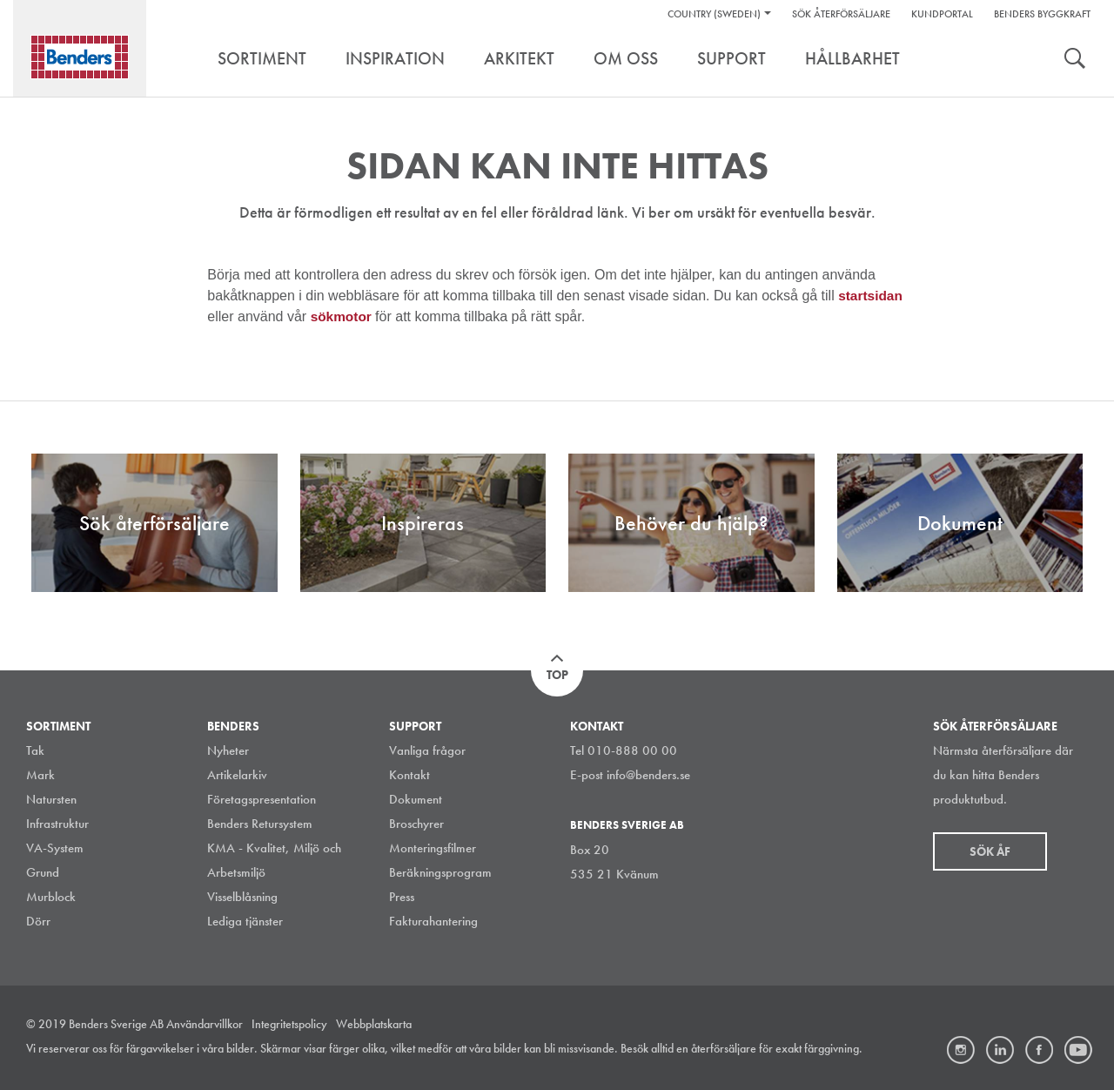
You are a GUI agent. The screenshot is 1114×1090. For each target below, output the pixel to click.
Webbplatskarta (374, 1024)
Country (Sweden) (714, 14)
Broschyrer (416, 823)
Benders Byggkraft (1042, 14)
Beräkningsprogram (440, 872)
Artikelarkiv (237, 775)
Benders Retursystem (259, 823)
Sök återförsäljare (841, 14)
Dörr (38, 921)
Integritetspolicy (289, 1024)
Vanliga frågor (427, 750)
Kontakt (409, 775)
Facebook (1039, 1050)
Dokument (415, 799)
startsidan (871, 295)
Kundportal (942, 14)
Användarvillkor (204, 1024)
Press (401, 896)
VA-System (55, 848)
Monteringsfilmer (432, 848)
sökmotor (344, 316)
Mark (40, 775)
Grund (42, 872)
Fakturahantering (433, 921)
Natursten (51, 799)
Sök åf (990, 851)
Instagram (961, 1050)
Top (557, 675)
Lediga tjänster (245, 921)
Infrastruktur (57, 823)
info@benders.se (648, 775)
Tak (35, 750)
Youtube (1078, 1050)
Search (1075, 60)
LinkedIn (1000, 1050)
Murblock (51, 896)
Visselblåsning (242, 896)
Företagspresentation (261, 799)
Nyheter (228, 750)
